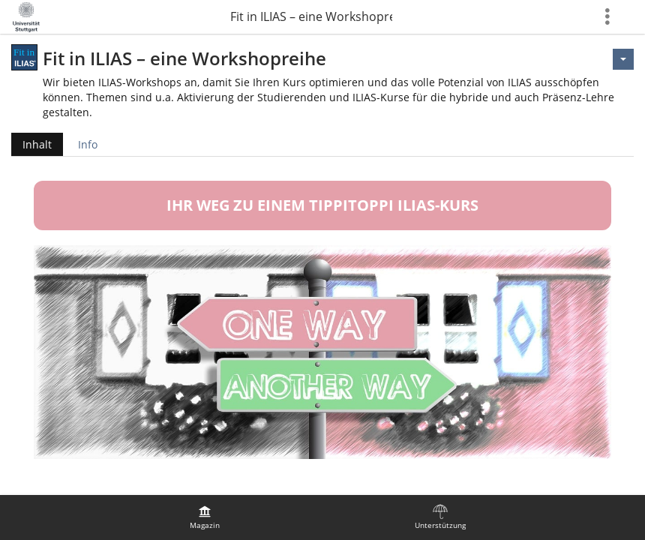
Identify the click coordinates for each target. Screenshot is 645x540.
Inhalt (31, 144)
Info (88, 144)
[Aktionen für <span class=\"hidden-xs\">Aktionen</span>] (623, 59)
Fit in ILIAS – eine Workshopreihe (311, 16)
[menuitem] (205, 517)
